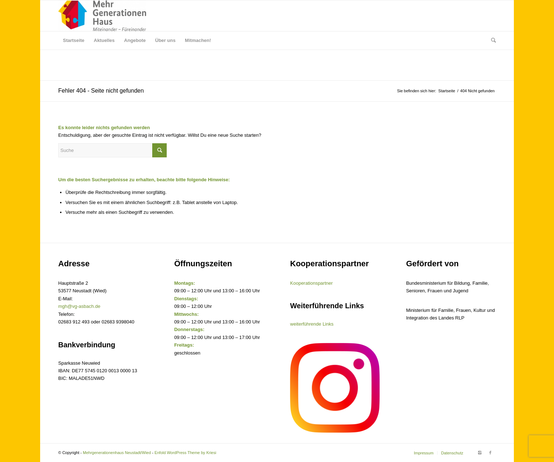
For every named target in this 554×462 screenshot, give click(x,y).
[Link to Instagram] (479, 452)
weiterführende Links (311, 324)
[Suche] (491, 40)
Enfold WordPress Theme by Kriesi (185, 452)
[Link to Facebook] (490, 452)
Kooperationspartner (311, 283)
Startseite (446, 91)
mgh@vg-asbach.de (79, 306)
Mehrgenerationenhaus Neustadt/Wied (117, 452)
